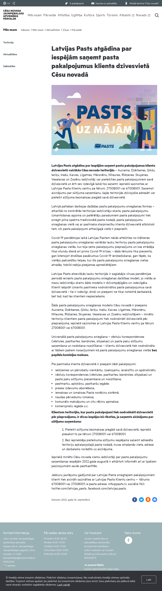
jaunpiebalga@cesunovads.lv (19, 557)
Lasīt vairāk (63, 584)
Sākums (25, 29)
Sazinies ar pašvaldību (104, 3)
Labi (148, 579)
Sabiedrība (9, 66)
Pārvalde (49, 15)
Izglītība (76, 15)
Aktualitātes (53, 29)
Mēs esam (35, 15)
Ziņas (66, 29)
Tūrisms (112, 15)
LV (6, 3)
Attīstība (64, 15)
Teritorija (8, 42)
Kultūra (89, 15)
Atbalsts (125, 15)
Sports (100, 15)
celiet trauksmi (92, 550)
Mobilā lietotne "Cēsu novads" (141, 3)
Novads (141, 15)
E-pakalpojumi (74, 3)
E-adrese (9, 565)
